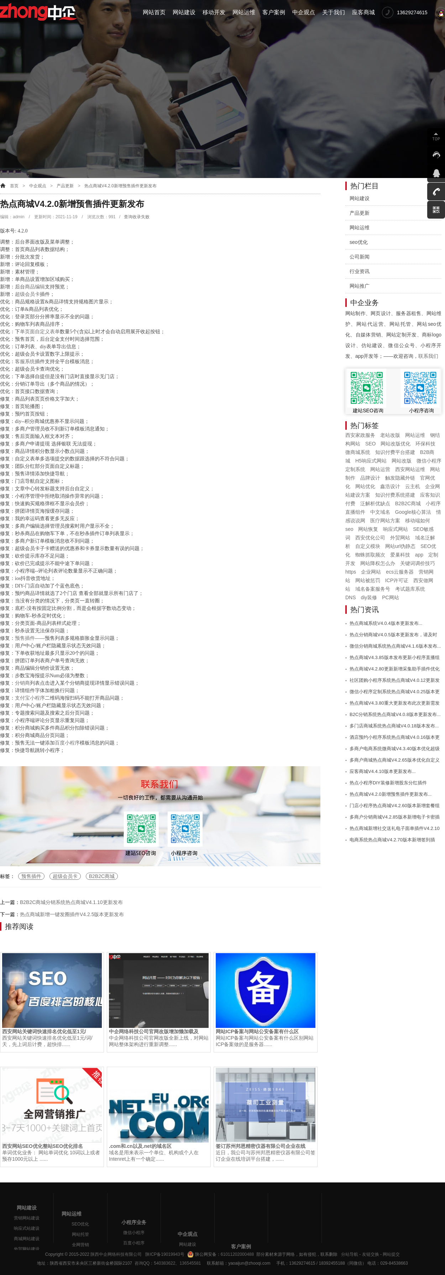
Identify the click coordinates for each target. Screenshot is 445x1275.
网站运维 (243, 12)
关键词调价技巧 (417, 563)
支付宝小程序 (30, 698)
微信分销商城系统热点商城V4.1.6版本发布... (395, 646)
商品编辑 (35, 286)
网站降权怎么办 (377, 563)
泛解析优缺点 (375, 503)
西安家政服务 (360, 435)
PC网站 (390, 597)
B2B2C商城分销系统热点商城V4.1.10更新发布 (71, 902)
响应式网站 (395, 529)
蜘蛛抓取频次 (370, 555)
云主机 (412, 486)
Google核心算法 (413, 512)
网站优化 (365, 486)
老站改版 (390, 435)
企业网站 (371, 572)
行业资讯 (360, 271)
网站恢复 (368, 529)
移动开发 (214, 12)
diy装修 (369, 597)
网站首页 (154, 12)
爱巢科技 (400, 555)
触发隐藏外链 (400, 478)
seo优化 (359, 242)
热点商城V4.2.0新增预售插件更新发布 (120, 185)
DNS (350, 597)
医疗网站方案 (385, 520)
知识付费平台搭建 (395, 452)
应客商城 (363, 12)
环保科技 (425, 443)
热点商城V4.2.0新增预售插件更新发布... (390, 794)
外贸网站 (400, 537)
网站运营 (380, 469)
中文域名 (380, 512)
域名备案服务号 (372, 589)
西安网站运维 (410, 469)
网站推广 (360, 286)
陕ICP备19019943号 (164, 1254)
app (419, 555)
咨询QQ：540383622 (153, 1263)
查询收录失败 (137, 216)
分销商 (22, 683)
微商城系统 (357, 452)
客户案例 (273, 12)
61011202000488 (237, 1254)
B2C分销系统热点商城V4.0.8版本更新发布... (395, 714)
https (350, 572)
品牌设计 (370, 478)
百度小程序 (67, 743)
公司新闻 (360, 257)
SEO (370, 443)
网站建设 (184, 12)
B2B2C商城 (102, 876)
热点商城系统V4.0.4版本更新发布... (386, 623)
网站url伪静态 (400, 546)
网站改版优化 (395, 443)
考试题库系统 (410, 589)
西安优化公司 (370, 537)
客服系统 (25, 361)
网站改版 (402, 461)
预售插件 (25, 638)
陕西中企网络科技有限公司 (116, 1254)
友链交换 (370, 1254)
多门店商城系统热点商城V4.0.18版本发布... (394, 725)
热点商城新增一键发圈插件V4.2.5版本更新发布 (72, 914)
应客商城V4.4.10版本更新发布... (383, 771)
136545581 (190, 1263)
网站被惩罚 (367, 580)
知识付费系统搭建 (395, 495)
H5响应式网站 (371, 461)
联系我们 (428, 356)
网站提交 (391, 1254)
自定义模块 (367, 546)
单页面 (27, 331)
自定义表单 (47, 331)
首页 (14, 185)
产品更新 (65, 185)
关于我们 (333, 12)
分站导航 (349, 1254)
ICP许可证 (396, 580)
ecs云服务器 (400, 572)
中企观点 (303, 12)
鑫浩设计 (390, 486)
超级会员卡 (27, 294)
